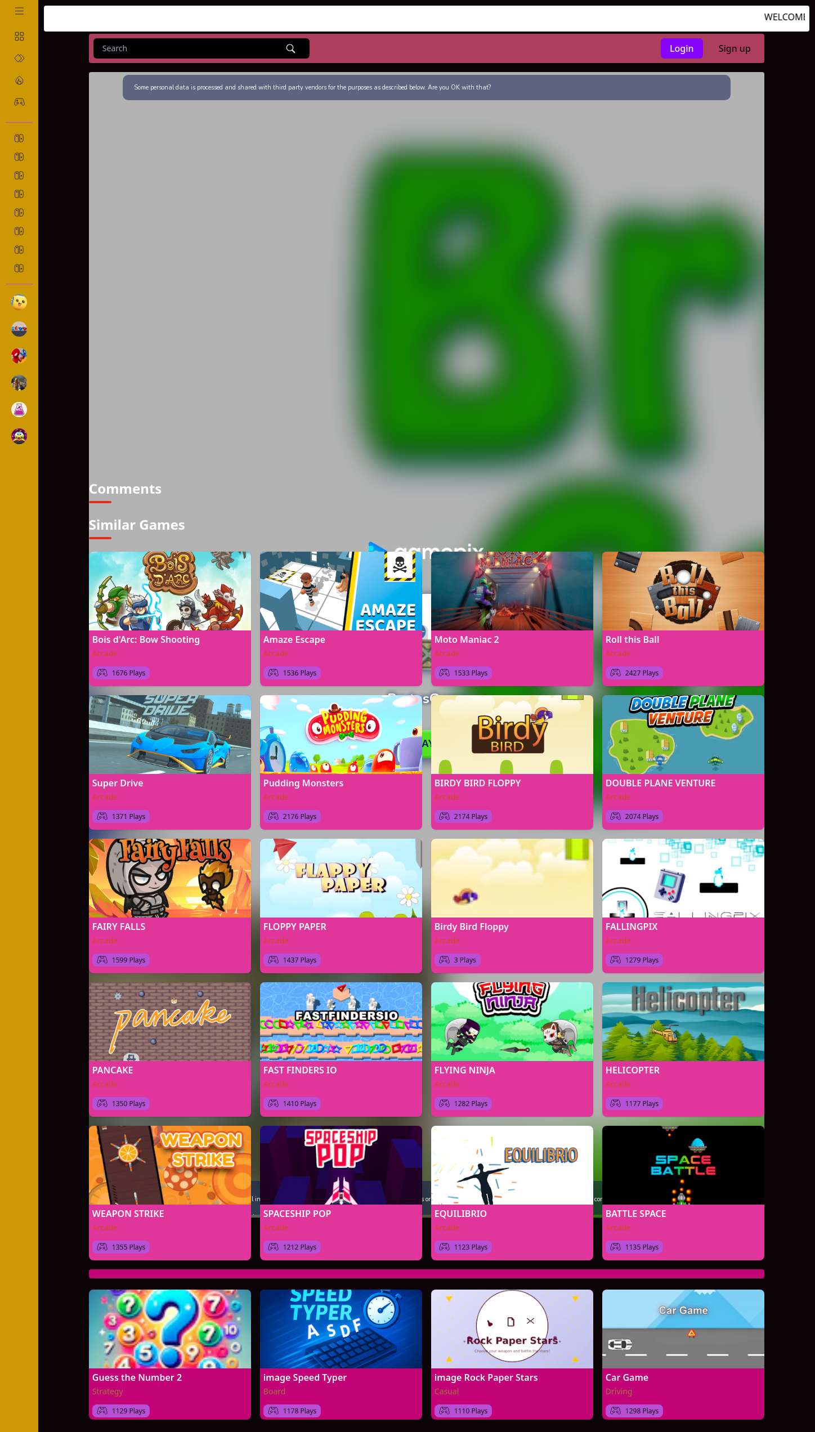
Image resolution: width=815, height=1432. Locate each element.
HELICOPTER (633, 1064)
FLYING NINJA (465, 1064)
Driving (619, 1385)
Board (274, 1385)
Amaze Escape (294, 633)
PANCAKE (112, 1064)
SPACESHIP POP (297, 1207)
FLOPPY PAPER (294, 920)
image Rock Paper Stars (486, 1371)
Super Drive (118, 777)
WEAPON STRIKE (128, 1207)
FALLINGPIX (632, 920)
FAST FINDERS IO (300, 1064)
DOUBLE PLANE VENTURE (661, 777)
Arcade (105, 647)
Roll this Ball (633, 633)
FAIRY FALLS (118, 920)
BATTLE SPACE (636, 1207)
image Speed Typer (305, 1371)
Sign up (735, 48)
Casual (447, 1385)
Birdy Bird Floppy (472, 920)
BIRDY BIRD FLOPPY (478, 777)
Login (682, 48)
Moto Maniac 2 (467, 633)
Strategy (107, 1385)
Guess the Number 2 (137, 1371)
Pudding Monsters (303, 777)
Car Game (627, 1371)
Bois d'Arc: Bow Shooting (146, 633)
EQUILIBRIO (461, 1207)
